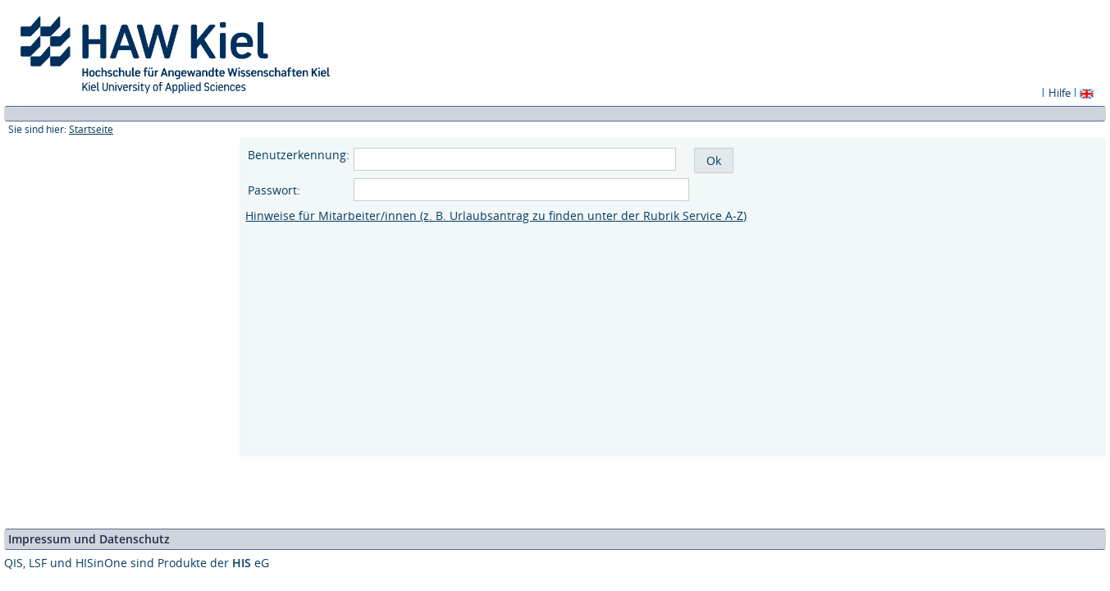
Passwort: (276, 190)
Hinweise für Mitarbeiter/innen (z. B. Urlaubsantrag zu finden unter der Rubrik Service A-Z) (496, 215)
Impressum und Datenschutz (89, 539)
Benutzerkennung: (298, 155)
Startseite (91, 129)
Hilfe (1059, 92)
